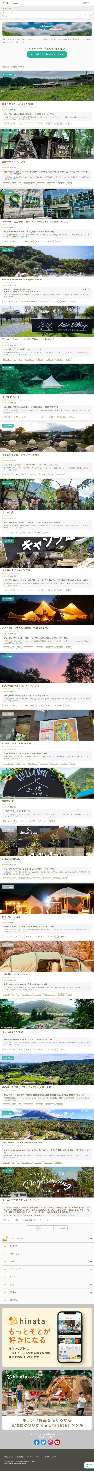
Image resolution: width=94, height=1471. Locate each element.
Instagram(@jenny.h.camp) (11, 969)
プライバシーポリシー (34, 1457)
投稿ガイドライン (50, 1457)
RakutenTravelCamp (9, 450)
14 (55, 1228)
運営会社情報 (8, 1457)
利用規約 (20, 1457)
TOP (3, 8)
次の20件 (63, 1228)
